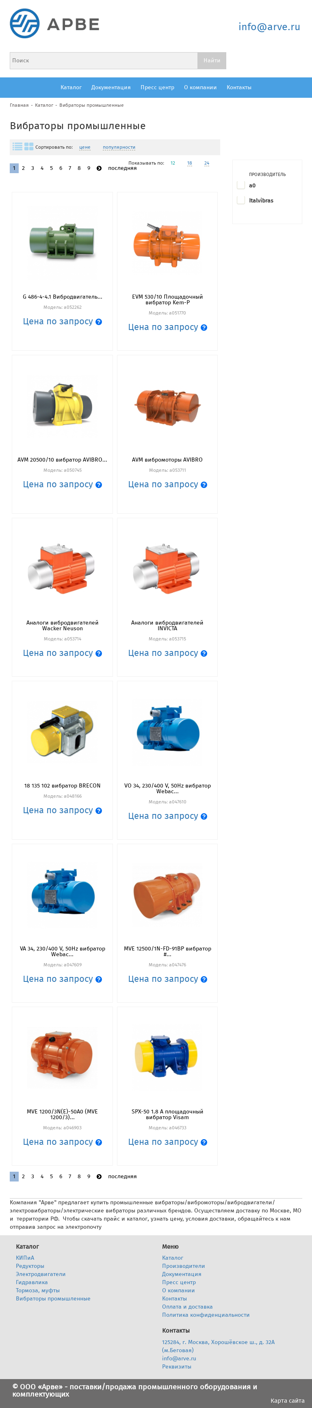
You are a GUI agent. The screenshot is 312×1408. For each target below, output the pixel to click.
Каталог (71, 87)
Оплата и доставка (187, 1306)
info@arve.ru (269, 27)
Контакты (239, 87)
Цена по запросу (62, 321)
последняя (122, 168)
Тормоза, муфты (38, 1290)
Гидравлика (32, 1282)
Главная (19, 105)
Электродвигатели (41, 1274)
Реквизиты (176, 1366)
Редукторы (30, 1266)
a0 (252, 185)
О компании (200, 87)
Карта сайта (288, 1401)
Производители (183, 1266)
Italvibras (261, 200)
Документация (111, 87)
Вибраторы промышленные (91, 105)
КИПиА (25, 1257)
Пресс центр (157, 87)
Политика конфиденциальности (206, 1314)
